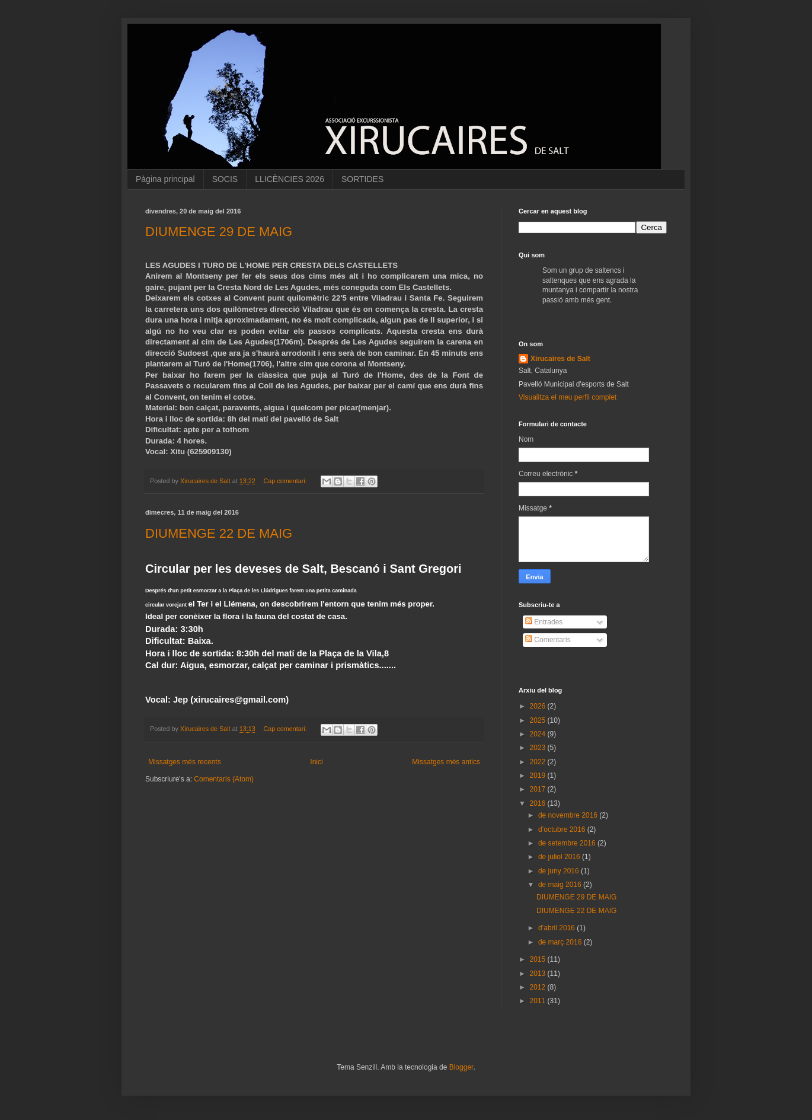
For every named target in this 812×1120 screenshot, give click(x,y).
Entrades (543, 622)
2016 (539, 803)
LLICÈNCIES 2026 (289, 179)
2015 (539, 959)
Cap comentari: (286, 480)
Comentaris (548, 640)
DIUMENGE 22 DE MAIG (218, 533)
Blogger (461, 1067)
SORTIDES (362, 179)
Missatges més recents (184, 762)
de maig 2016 (560, 884)
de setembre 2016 (567, 843)
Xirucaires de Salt (560, 359)
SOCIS (225, 179)
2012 (539, 987)
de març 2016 (561, 942)
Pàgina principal (165, 179)
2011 (539, 1001)
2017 (539, 789)
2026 (539, 706)
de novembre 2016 (568, 815)
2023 (539, 748)
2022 (539, 762)
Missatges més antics (446, 762)
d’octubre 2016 (562, 829)
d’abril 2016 (557, 928)
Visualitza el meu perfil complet (567, 397)
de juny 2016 (559, 871)
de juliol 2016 (560, 857)
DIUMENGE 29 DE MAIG (218, 231)
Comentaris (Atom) (224, 779)
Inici (316, 762)
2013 (539, 973)
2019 (539, 775)
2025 (539, 720)
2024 (539, 734)
